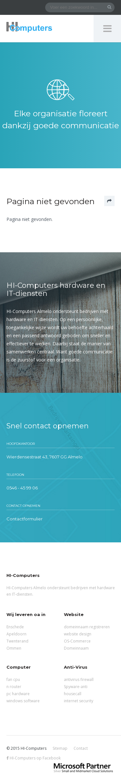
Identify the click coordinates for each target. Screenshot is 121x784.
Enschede (15, 627)
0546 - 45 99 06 (22, 487)
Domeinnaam (76, 648)
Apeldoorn (16, 634)
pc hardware (18, 693)
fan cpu (13, 679)
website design (77, 634)
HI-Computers (29, 27)
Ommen (13, 648)
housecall (72, 693)
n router (13, 686)
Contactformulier (24, 518)
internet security (78, 701)
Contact (81, 748)
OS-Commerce (77, 641)
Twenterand (17, 641)
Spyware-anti (75, 686)
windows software (23, 701)
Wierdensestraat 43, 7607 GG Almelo (44, 456)
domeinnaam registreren (87, 627)
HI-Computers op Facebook (33, 758)
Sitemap (60, 748)
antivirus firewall (79, 679)
